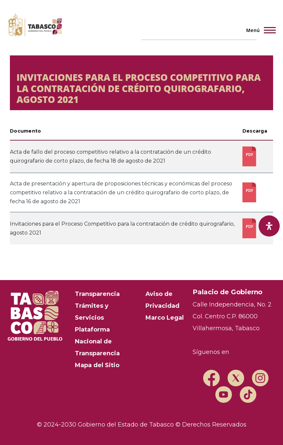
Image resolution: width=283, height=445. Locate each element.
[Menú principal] (259, 30)
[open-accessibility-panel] (269, 226)
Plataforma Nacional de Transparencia (97, 341)
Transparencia (97, 294)
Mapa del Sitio (97, 365)
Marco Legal (164, 317)
